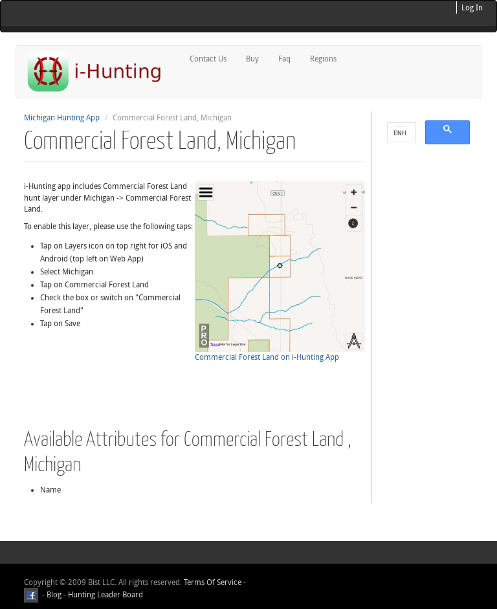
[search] (400, 132)
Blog (54, 594)
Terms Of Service (212, 582)
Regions (323, 58)
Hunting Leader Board (104, 594)
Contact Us (208, 58)
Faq (284, 58)
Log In (472, 7)
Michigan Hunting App (62, 117)
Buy (252, 58)
